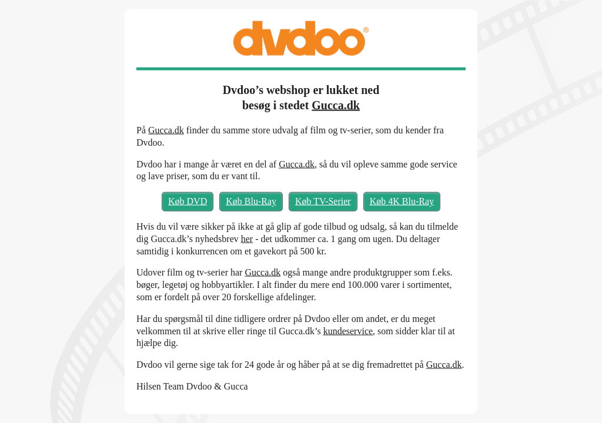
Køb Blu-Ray (251, 201)
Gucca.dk (336, 105)
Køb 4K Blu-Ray (402, 201)
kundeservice (348, 330)
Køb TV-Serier (323, 201)
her (247, 238)
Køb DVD (187, 201)
